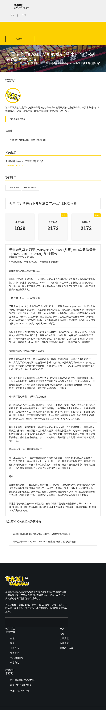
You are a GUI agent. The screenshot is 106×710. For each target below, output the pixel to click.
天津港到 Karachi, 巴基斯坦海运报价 (24, 141)
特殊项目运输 (66, 586)
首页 (7, 43)
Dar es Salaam (30, 167)
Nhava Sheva (13, 167)
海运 (26, 43)
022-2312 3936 (17, 99)
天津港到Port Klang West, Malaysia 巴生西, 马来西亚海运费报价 (44, 521)
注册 (98, 6)
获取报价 (78, 18)
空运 (62, 567)
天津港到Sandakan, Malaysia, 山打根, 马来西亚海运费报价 (42, 513)
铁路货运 (64, 582)
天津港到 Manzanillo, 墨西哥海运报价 (28, 119)
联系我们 (64, 591)
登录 (87, 6)
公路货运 (64, 577)
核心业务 (17, 43)
